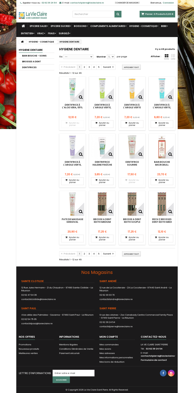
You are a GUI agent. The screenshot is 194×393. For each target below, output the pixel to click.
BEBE (163, 26)
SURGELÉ (64, 33)
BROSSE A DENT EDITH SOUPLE (132, 221)
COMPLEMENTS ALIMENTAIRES (107, 26)
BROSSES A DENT (31, 61)
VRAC (40, 33)
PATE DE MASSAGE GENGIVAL (72, 221)
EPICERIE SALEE (38, 26)
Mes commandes (109, 344)
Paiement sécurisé (69, 353)
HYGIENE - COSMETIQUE (143, 26)
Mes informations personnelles (116, 357)
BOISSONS (80, 26)
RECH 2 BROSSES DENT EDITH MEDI (162, 221)
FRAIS (51, 33)
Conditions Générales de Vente (76, 348)
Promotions (25, 344)
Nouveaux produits (29, 348)
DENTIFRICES (29, 67)
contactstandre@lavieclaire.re (116, 299)
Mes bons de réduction (111, 361)
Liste (173, 57)
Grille (166, 57)
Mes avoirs (105, 348)
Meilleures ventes (28, 353)
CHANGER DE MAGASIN (127, 2)
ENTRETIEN (27, 33)
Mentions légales (68, 344)
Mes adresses (107, 353)
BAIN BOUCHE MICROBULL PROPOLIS (162, 164)
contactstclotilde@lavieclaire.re (38, 299)
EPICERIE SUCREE (60, 26)
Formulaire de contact (154, 360)
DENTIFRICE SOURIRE (132, 163)
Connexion (168, 2)
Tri (60, 56)
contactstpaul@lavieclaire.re (37, 323)
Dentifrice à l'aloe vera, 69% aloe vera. (72, 107)
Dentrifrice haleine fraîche (102, 163)
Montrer (101, 56)
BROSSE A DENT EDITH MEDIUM (102, 221)
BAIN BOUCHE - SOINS (34, 55)
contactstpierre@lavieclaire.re (116, 326)
